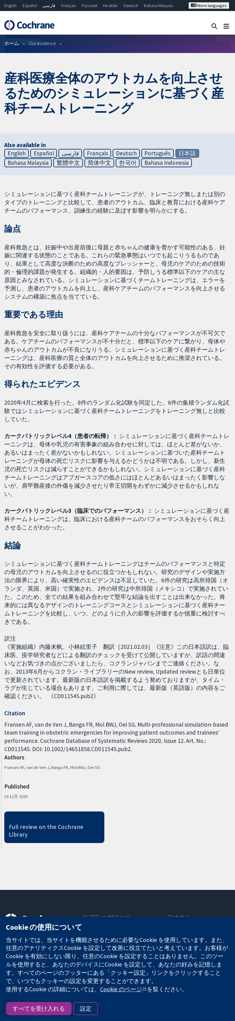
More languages (209, 5)
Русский (89, 5)
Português (157, 153)
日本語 (187, 153)
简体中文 (99, 162)
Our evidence (42, 43)
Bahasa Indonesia (166, 162)
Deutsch (131, 5)
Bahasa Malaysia (158, 5)
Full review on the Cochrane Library (46, 830)
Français (68, 5)
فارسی (49, 5)
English (10, 5)
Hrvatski (110, 5)
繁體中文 (68, 162)
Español (30, 5)
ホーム (11, 43)
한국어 (127, 162)
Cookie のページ (121, 989)
